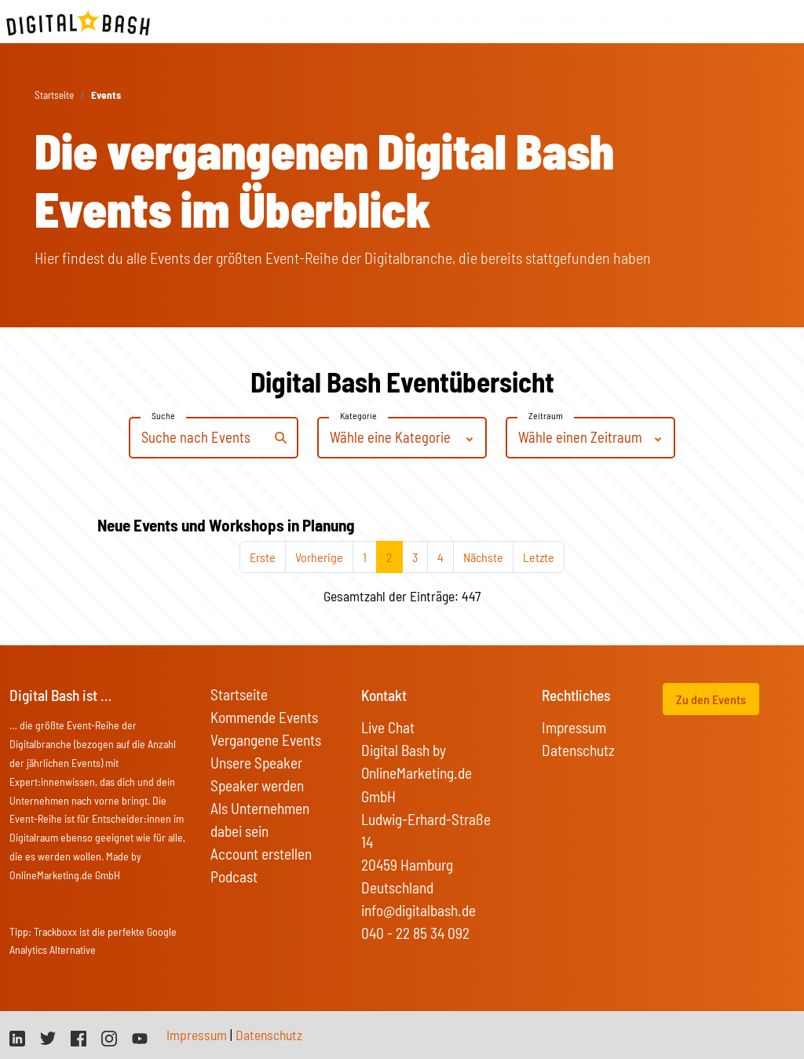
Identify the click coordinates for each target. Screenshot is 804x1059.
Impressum (574, 727)
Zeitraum (545, 415)
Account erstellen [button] (261, 854)
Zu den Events (711, 699)
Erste (263, 557)
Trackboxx (55, 931)
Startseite (281, 21)
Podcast (234, 876)
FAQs (570, 21)
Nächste (483, 557)
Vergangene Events (265, 740)
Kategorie (358, 415)
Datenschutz (578, 750)
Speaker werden (257, 785)
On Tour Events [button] (639, 21)
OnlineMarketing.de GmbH (64, 875)
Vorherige (319, 557)
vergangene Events (431, 21)
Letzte (538, 557)
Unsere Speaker (256, 763)
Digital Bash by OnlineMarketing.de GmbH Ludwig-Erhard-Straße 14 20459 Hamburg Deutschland (426, 818)
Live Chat (388, 727)
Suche (163, 415)
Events (344, 21)
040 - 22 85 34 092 (415, 933)
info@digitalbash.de (418, 910)
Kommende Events (264, 717)
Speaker (522, 21)
